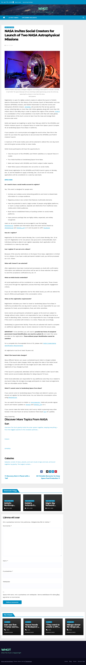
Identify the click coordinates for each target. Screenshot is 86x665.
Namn (5, 561)
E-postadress (8, 571)
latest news (18, 2)
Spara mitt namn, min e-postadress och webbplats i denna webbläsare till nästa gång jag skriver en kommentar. (31, 596)
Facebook (47, 228)
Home (66, 661)
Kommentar (7, 526)
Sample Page (81, 661)
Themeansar (28, 661)
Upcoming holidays (28, 2)
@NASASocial (9, 228)
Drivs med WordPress (7, 661)
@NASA (28, 404)
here (45, 412)
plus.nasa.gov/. (36, 402)
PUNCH (57, 111)
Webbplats (6, 581)
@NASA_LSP (21, 228)
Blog (70, 661)
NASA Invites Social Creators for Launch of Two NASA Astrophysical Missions (32, 35)
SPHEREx (28, 107)
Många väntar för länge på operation (73, 626)
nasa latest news (9, 27)
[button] (83, 17)
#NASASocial (9, 225)
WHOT (43, 8)
